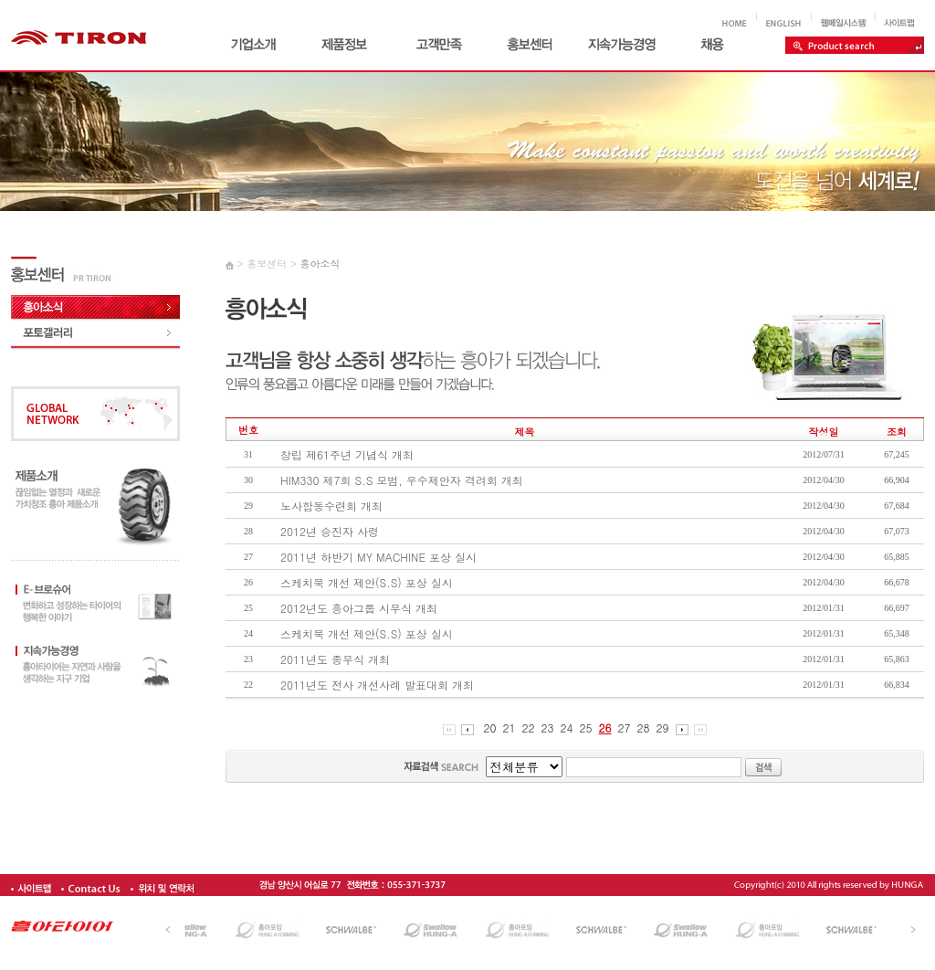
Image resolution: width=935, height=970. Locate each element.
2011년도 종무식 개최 (335, 659)
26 (605, 727)
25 (586, 727)
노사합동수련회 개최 (331, 505)
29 (663, 727)
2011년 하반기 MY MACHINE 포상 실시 (378, 556)
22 (528, 727)
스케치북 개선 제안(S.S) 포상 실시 (366, 582)
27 (624, 727)
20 (490, 727)
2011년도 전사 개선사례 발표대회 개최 (377, 684)
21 (509, 727)
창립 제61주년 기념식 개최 (347, 454)
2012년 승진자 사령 (329, 531)
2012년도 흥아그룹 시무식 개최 (358, 608)
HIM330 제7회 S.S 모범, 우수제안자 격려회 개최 (401, 480)
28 (643, 727)
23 (547, 727)
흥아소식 (319, 263)
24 (567, 727)
